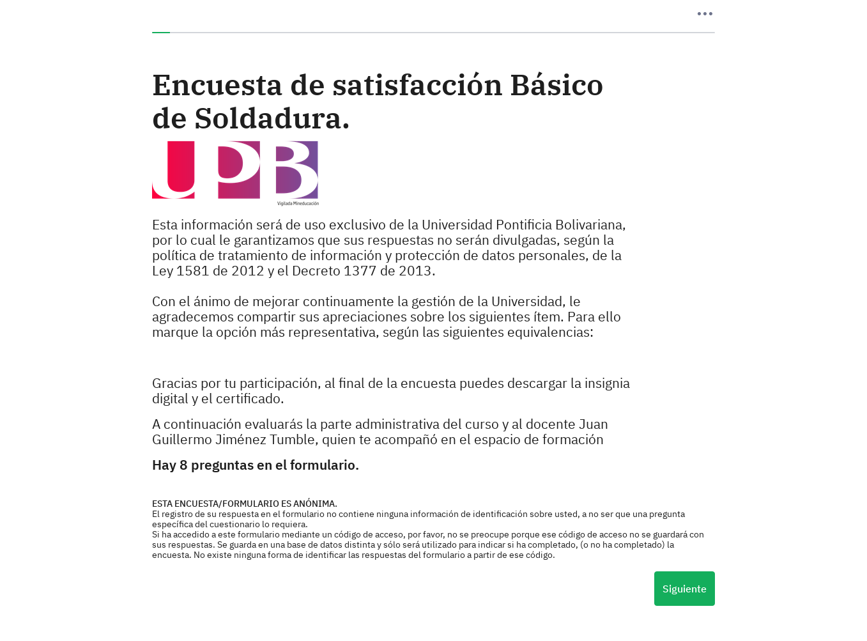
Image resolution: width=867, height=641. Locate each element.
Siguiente (685, 588)
